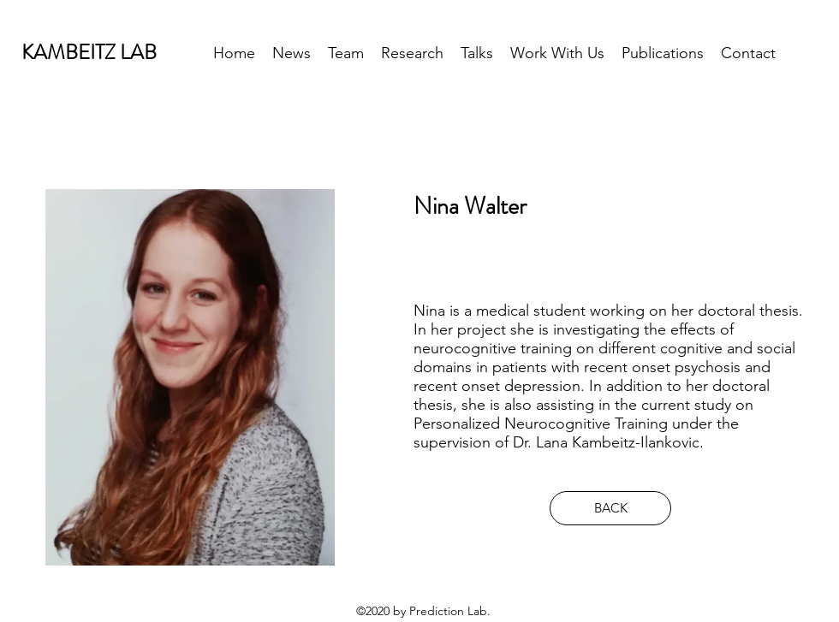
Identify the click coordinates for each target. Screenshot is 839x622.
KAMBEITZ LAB (89, 52)
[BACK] (610, 508)
